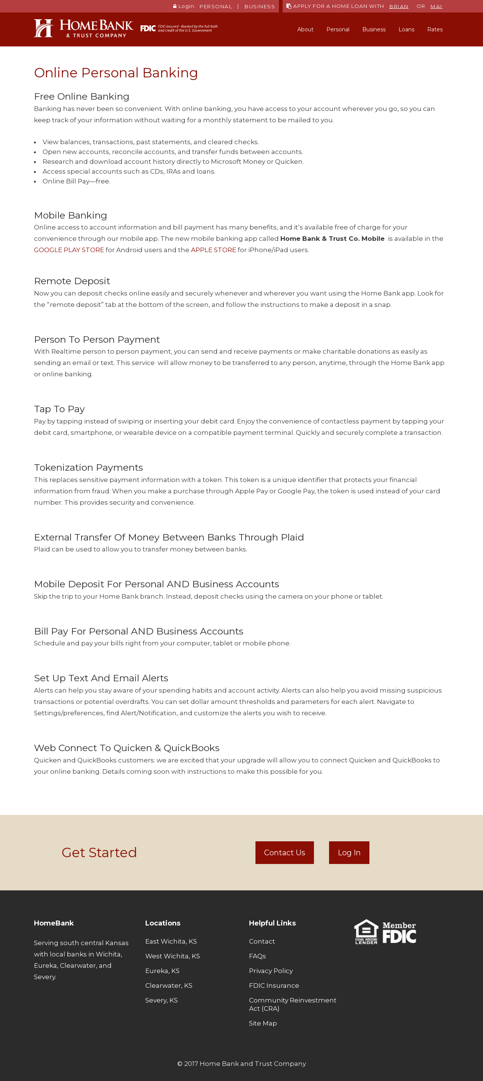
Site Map (263, 1023)
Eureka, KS (162, 971)
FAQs (257, 956)
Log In (349, 852)
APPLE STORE (213, 250)
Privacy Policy (271, 971)
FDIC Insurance (274, 985)
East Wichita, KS (171, 941)
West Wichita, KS (172, 956)
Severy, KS (161, 1000)
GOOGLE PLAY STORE (69, 250)
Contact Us (284, 852)
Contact (262, 941)
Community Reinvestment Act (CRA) (293, 1004)
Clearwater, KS (168, 985)
